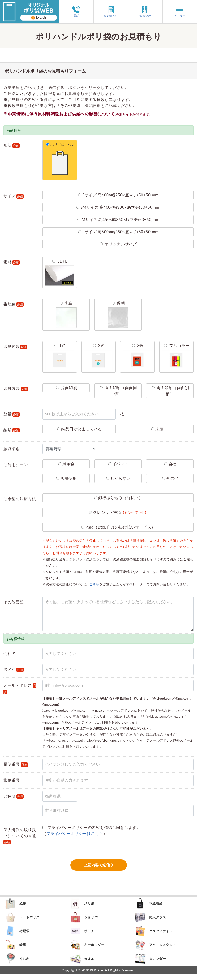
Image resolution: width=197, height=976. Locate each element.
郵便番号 (11, 780)
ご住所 (13, 796)
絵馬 (16, 946)
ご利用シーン (15, 464)
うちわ (17, 960)
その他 (170, 478)
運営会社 (145, 11)
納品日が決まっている (79, 428)
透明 (117, 315)
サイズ (13, 196)
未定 (157, 428)
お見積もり (110, 11)
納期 (11, 429)
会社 (170, 463)
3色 (137, 357)
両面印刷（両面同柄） (118, 390)
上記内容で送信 (97, 865)
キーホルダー (87, 946)
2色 (98, 357)
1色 (59, 357)
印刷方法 (15, 388)
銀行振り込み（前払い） (118, 497)
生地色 (13, 304)
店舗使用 (66, 478)
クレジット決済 (118, 512)
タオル (82, 960)
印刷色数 (15, 346)
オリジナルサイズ (118, 244)
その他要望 (13, 601)
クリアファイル (154, 932)
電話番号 (15, 764)
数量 (11, 414)
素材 (11, 262)
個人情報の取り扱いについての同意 (19, 835)
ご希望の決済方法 (19, 498)
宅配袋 (17, 932)
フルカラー (176, 357)
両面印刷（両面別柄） (170, 390)
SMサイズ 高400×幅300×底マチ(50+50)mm (118, 207)
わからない (118, 478)
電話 (76, 11)
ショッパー (86, 918)
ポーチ (82, 932)
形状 (11, 145)
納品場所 (11, 449)
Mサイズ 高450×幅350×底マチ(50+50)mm (118, 219)
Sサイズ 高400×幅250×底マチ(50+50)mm (118, 195)
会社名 (9, 653)
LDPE (59, 273)
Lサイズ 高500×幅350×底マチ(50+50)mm (118, 231)
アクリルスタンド (155, 946)
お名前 (13, 669)
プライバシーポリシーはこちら (74, 833)
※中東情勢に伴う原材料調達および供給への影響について (76, 113)
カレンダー (150, 960)
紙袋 (16, 904)
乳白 (66, 315)
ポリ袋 (82, 904)
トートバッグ (22, 918)
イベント (118, 463)
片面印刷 (66, 387)
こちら (94, 584)
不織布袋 (149, 904)
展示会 (66, 463)
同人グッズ (150, 918)
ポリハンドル (59, 160)
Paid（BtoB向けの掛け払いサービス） (118, 527)
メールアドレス (19, 688)
